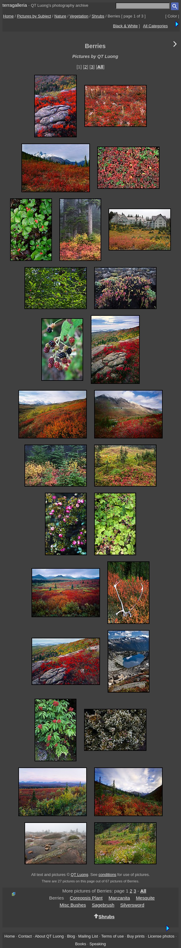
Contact (24, 936)
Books (80, 944)
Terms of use (112, 936)
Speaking (97, 944)
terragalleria (14, 5)
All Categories (155, 26)
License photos (161, 936)
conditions (107, 874)
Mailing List (88, 936)
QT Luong (79, 874)
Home (8, 16)
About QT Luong (49, 936)
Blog (71, 936)
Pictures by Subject (34, 16)
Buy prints (136, 936)
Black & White (125, 26)
